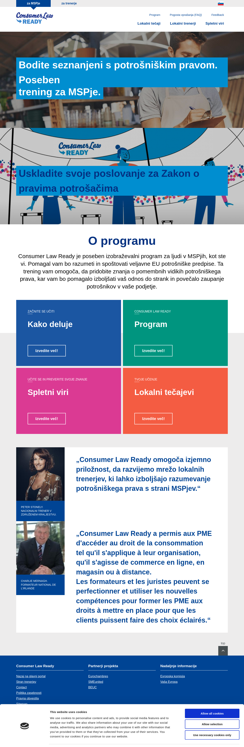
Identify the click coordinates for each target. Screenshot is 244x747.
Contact (21, 687)
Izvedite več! (46, 351)
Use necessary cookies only (212, 722)
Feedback (217, 14)
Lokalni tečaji (148, 23)
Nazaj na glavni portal (31, 676)
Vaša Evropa (168, 681)
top (223, 643)
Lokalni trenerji (183, 23)
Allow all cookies (212, 701)
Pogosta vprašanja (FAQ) (186, 14)
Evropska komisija (172, 676)
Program (154, 14)
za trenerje (69, 3)
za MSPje (33, 3)
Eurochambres (98, 676)
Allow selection (212, 712)
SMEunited (95, 681)
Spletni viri (214, 23)
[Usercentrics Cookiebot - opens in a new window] (24, 739)
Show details (200, 739)
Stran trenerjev (26, 681)
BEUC (92, 687)
